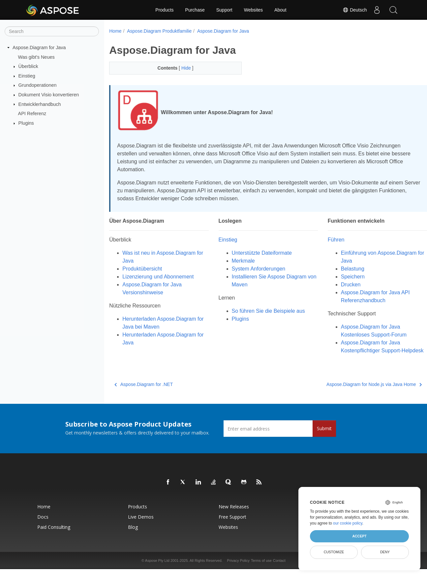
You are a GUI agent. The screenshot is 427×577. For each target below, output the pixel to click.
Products (164, 10)
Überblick (28, 66)
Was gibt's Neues (36, 56)
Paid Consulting (53, 535)
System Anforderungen (251, 269)
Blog (133, 535)
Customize (334, 552)
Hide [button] (182, 68)
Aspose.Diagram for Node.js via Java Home (352, 392)
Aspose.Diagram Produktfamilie (159, 31)
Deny (385, 552)
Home (115, 31)
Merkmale (235, 261)
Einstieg (26, 76)
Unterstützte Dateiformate (254, 253)
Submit (324, 436)
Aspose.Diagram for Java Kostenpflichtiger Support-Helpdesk (356, 350)
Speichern (338, 276)
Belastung (338, 269)
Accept (359, 536)
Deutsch (355, 10)
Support (224, 10)
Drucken (336, 284)
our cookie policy (347, 523)
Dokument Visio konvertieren (48, 94)
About (280, 10)
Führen (321, 239)
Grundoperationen (37, 85)
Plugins (26, 123)
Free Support (232, 525)
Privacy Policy (238, 568)
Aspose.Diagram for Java (39, 47)
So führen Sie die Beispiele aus (260, 311)
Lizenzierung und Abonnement (158, 276)
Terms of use (261, 568)
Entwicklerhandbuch (39, 104)
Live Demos (141, 525)
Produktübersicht (142, 269)
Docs (42, 525)
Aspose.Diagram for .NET (143, 392)
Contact (279, 568)
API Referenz (32, 113)
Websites (253, 10)
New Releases (234, 514)
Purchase (195, 10)
